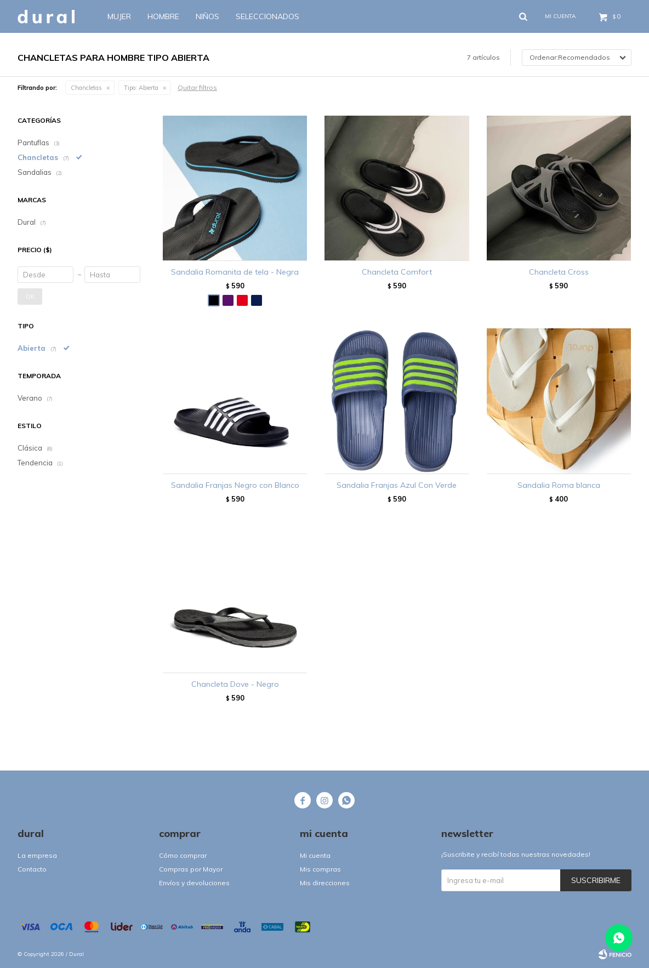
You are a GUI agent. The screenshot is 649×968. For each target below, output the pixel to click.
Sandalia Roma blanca (558, 485)
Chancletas (86, 88)
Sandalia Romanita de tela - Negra (235, 272)
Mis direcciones (325, 883)
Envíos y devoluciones (194, 883)
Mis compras (320, 869)
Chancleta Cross (559, 272)
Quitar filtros (197, 87)
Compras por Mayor (191, 869)
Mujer (119, 16)
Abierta (141, 88)
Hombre (163, 16)
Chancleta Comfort (397, 272)
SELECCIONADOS (267, 16)
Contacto (32, 869)
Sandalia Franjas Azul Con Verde (397, 485)
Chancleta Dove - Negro (235, 684)
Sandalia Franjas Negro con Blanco (235, 485)
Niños (207, 16)
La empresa (37, 855)
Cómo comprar (183, 855)
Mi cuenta (315, 855)
